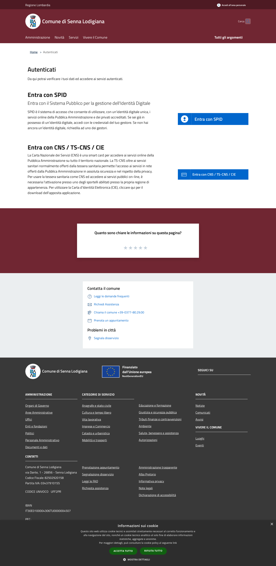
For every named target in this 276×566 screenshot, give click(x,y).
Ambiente (145, 426)
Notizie (200, 405)
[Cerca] (246, 21)
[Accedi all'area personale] (231, 5)
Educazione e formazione (155, 405)
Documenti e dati (36, 447)
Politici (29, 433)
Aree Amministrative (39, 412)
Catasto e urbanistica (96, 433)
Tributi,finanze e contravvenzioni (160, 419)
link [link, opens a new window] (175, 543)
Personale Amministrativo (42, 440)
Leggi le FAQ (90, 481)
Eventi (200, 445)
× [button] (271, 524)
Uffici (28, 419)
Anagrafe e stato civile (96, 405)
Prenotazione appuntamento (100, 467)
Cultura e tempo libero (96, 412)
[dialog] (138, 543)
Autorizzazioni (148, 440)
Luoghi (200, 438)
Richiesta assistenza (95, 488)
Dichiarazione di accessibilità (157, 495)
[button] (138, 559)
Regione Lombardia (37, 5)
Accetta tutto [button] (123, 551)
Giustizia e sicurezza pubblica (158, 412)
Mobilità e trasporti (94, 440)
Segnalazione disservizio (98, 474)
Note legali (146, 488)
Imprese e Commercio (96, 426)
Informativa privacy (151, 481)
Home (34, 52)
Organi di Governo (37, 405)
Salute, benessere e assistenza (159, 433)
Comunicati (203, 412)
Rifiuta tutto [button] (153, 550)
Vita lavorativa (91, 419)
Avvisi (199, 419)
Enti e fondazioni (36, 426)
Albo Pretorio (147, 474)
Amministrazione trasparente (158, 467)
